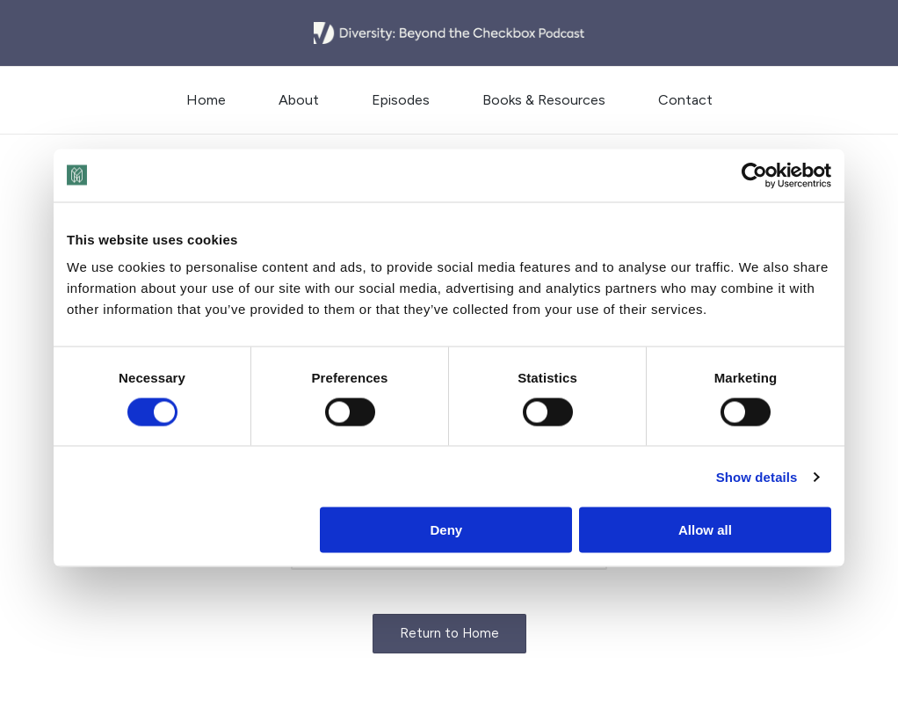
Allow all (705, 529)
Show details (757, 476)
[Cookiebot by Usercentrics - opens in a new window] (754, 175)
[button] (449, 633)
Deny (447, 529)
